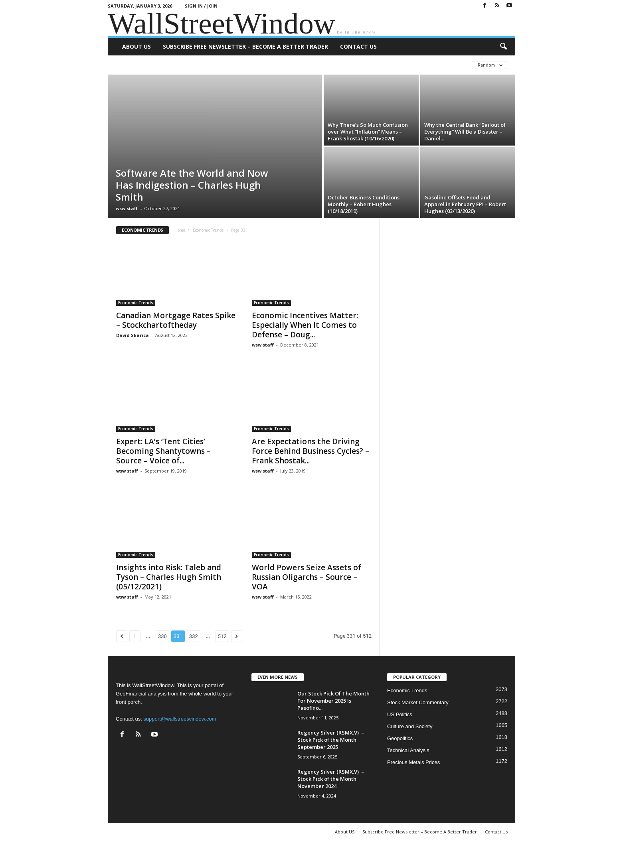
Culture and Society (409, 726)
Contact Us (358, 46)
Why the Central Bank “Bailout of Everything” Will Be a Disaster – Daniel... (465, 131)
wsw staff (127, 208)
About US (136, 46)
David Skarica (132, 335)
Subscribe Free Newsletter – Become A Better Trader (245, 46)
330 (162, 636)
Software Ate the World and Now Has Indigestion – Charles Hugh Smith (192, 184)
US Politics (399, 714)
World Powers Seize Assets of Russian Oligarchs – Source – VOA (306, 577)
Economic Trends (208, 230)
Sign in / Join (201, 6)
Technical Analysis (408, 750)
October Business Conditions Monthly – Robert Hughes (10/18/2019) (364, 204)
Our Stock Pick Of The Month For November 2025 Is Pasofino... (333, 700)
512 (222, 636)
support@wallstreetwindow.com (179, 719)
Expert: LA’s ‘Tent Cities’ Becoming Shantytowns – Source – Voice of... (163, 451)
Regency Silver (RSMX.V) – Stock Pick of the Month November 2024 (330, 779)
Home (179, 230)
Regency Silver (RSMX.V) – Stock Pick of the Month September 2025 (330, 740)
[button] (503, 46)
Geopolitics (400, 738)
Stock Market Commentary (418, 702)
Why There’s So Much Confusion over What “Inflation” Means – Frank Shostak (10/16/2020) (368, 131)
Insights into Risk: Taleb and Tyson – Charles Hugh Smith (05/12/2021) (168, 577)
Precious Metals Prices (413, 762)
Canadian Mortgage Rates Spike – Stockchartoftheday (175, 320)
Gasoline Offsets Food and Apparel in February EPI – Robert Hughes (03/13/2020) (465, 204)
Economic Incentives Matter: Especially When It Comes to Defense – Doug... (305, 325)
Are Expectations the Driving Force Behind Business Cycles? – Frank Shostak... (310, 451)
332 (193, 636)
